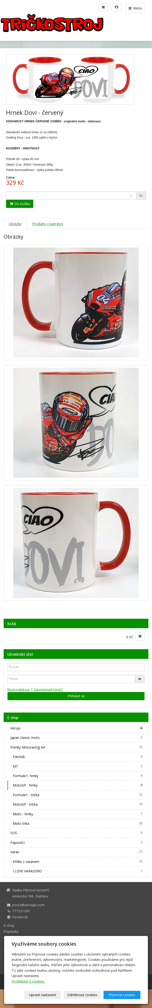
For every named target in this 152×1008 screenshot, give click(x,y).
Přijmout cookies (122, 995)
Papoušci (76, 842)
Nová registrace (18, 689)
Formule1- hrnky (78, 775)
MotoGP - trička (78, 804)
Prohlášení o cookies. (28, 981)
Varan (76, 851)
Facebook (20, 917)
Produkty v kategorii (47, 223)
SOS (76, 832)
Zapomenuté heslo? (48, 689)
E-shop (9, 925)
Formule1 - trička (78, 794)
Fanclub (78, 756)
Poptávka (11, 931)
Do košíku (19, 203)
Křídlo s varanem (78, 861)
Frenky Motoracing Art (76, 747)
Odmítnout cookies (82, 995)
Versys (76, 728)
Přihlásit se (76, 696)
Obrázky (15, 223)
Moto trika (78, 823)
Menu (135, 8)
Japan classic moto (76, 737)
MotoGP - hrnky (78, 785)
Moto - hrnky (78, 813)
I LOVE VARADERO (78, 870)
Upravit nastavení (42, 995)
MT (78, 766)
